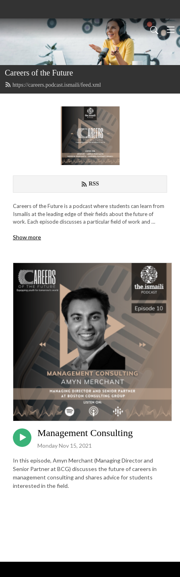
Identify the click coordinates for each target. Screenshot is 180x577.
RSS (90, 184)
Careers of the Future (39, 72)
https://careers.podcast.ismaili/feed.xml (53, 85)
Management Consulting (85, 433)
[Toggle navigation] (170, 29)
